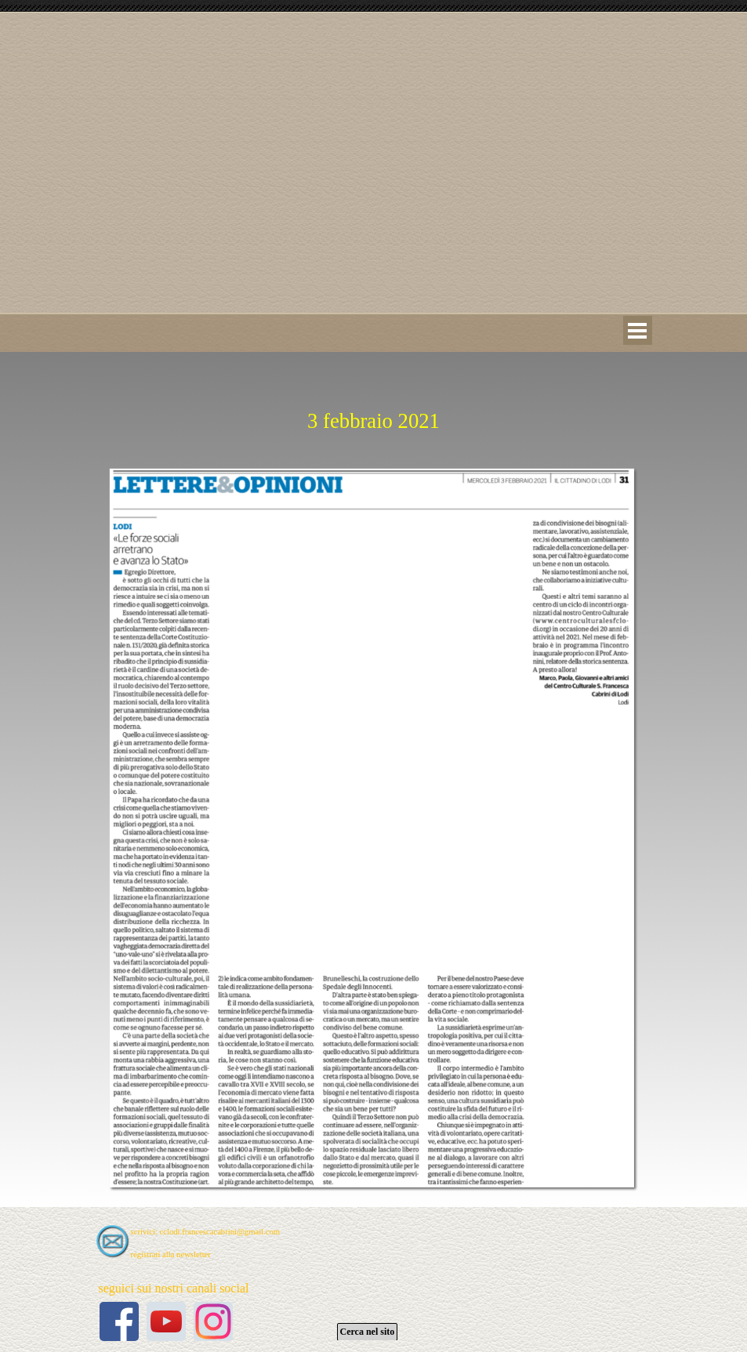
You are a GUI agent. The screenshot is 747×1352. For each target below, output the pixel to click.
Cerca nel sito (367, 1331)
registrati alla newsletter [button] (171, 1254)
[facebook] (119, 1321)
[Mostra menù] (637, 330)
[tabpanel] (374, 402)
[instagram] (213, 1321)
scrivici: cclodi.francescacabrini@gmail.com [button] (206, 1231)
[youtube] (166, 1321)
